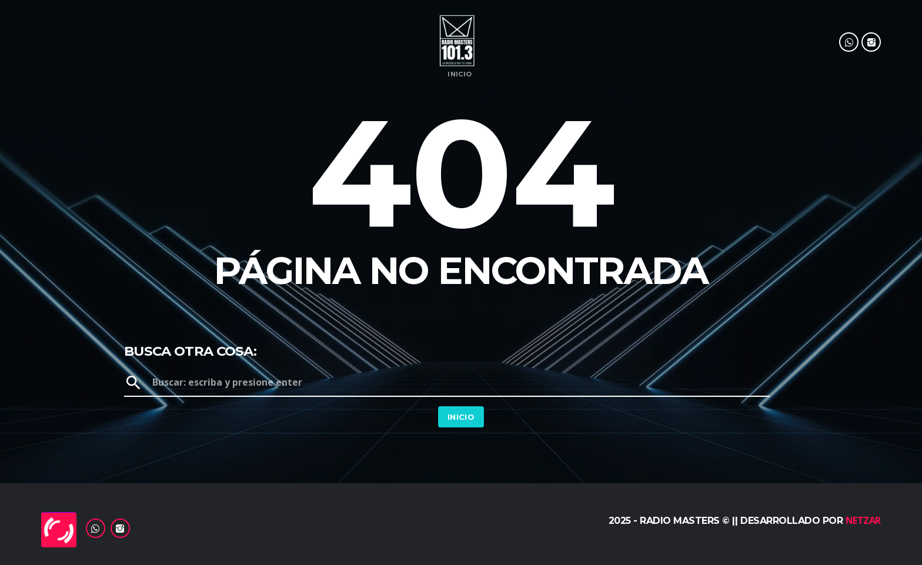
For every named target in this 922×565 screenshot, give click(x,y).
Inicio (459, 74)
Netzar (863, 520)
